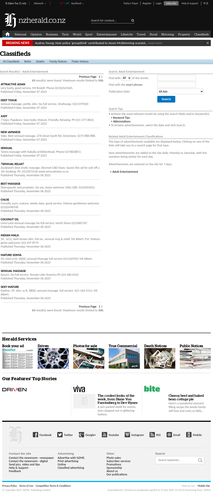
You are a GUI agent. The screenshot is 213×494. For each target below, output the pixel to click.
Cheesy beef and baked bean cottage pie (186, 397)
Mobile (197, 435)
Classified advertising (71, 468)
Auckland (76, 3)
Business (52, 34)
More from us (17, 435)
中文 (206, 3)
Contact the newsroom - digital (28, 461)
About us (112, 471)
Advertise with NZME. (71, 458)
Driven (22, 389)
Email (176, 435)
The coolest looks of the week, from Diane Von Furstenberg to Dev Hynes (118, 399)
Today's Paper (130, 3)
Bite (152, 389)
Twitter (68, 435)
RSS (158, 435)
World (77, 34)
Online (62, 464)
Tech (65, 34)
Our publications (116, 474)
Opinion (36, 34)
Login (159, 3)
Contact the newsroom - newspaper (31, 458)
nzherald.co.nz (35, 20)
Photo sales (113, 458)
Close (207, 43)
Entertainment (107, 34)
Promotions (113, 464)
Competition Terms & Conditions (53, 485)
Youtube (113, 435)
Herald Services (19, 339)
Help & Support (189, 3)
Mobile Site (204, 485)
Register (147, 3)
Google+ (90, 435)
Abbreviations (122, 121)
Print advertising (68, 461)
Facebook (45, 435)
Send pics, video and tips (24, 464)
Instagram (137, 435)
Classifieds (201, 34)
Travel (141, 34)
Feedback (15, 471)
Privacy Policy (9, 485)
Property (184, 34)
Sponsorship (114, 468)
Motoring (167, 34)
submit (131, 19)
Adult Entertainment (125, 172)
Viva (79, 389)
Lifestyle (127, 34)
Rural (153, 34)
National (20, 34)
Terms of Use (26, 485)
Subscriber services (118, 461)
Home (7, 34)
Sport (89, 34)
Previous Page (88, 77)
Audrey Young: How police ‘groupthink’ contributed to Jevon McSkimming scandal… (98, 43)
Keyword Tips (121, 118)
